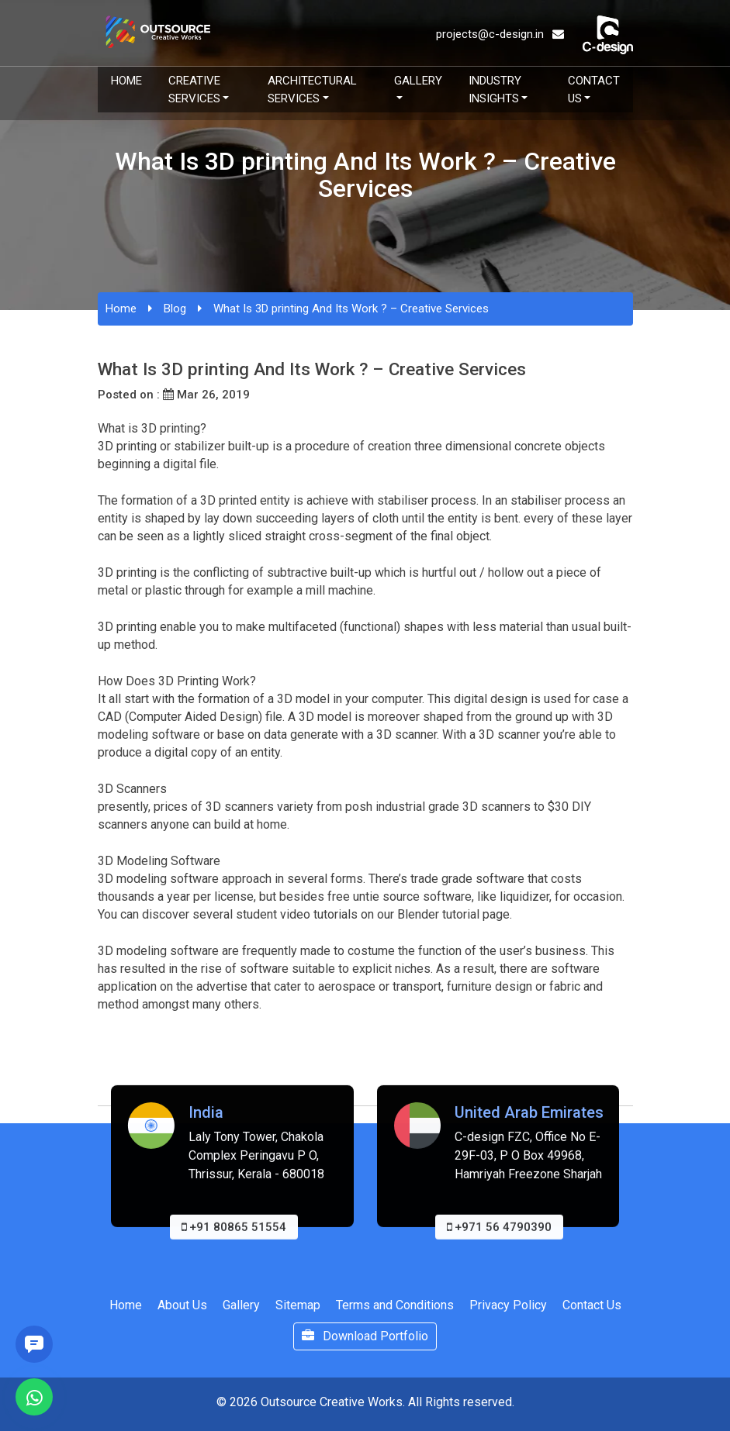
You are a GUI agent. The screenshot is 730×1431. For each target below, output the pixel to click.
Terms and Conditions (395, 1305)
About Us (182, 1305)
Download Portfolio (365, 1336)
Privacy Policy (508, 1305)
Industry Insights (495, 89)
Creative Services (194, 89)
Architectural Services (312, 89)
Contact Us (594, 89)
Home (126, 81)
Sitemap (297, 1305)
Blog (175, 309)
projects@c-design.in (500, 34)
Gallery (418, 81)
